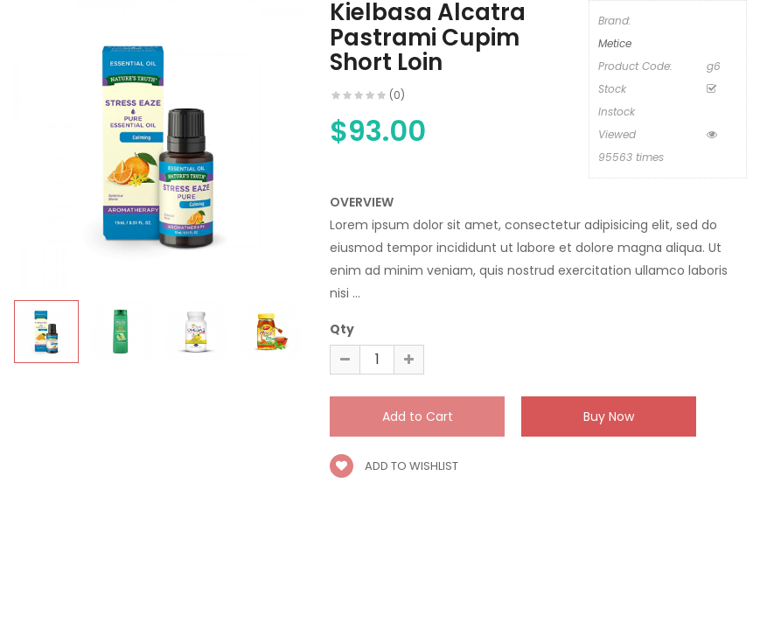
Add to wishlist (394, 466)
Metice (614, 43)
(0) (397, 95)
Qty (342, 329)
